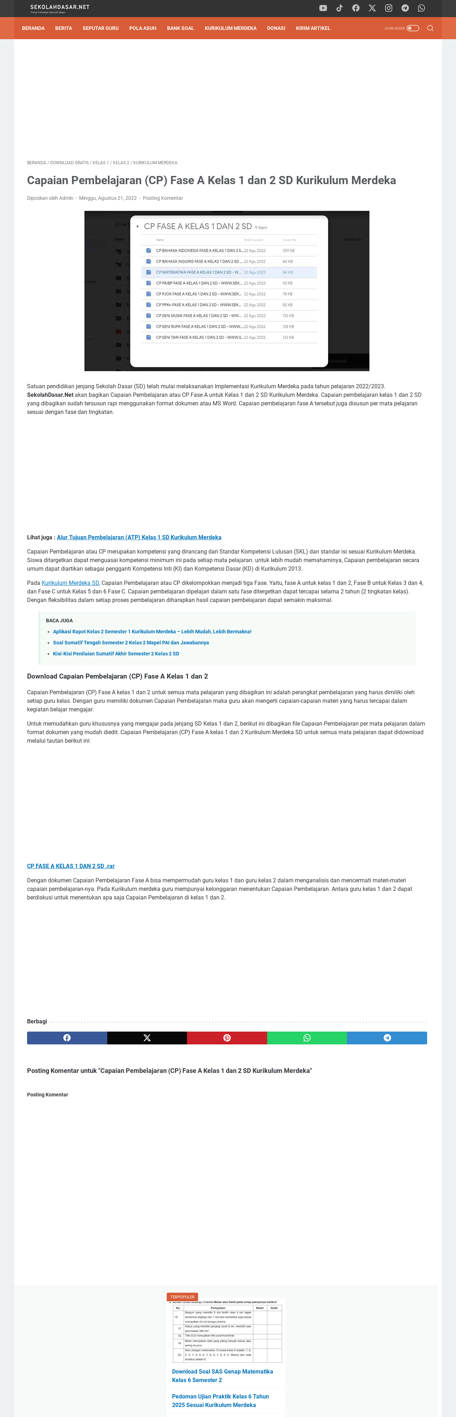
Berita (68, 28)
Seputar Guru (106, 28)
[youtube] (328, 8)
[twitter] (376, 8)
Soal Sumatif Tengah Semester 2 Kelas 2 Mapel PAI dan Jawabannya (131, 699)
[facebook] (360, 8)
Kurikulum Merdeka (235, 28)
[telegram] (408, 8)
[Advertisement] (161, 102)
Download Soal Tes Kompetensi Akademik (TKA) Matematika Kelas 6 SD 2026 (375, 225)
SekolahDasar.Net (238, 1406)
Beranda (38, 28)
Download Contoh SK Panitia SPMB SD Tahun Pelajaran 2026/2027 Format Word (372, 191)
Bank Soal (185, 28)
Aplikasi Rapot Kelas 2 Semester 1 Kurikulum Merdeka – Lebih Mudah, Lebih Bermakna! (152, 688)
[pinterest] (161, 1119)
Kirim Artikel (318, 28)
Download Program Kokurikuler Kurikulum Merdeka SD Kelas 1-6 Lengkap (371, 495)
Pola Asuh (147, 28)
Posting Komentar (163, 220)
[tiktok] (344, 8)
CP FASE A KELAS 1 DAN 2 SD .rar (71, 939)
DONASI (281, 28)
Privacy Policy (228, 1391)
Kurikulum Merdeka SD (70, 621)
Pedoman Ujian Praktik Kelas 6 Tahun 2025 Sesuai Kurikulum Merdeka (367, 158)
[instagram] (392, 8)
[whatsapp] (424, 8)
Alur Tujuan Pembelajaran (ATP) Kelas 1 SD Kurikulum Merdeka (139, 559)
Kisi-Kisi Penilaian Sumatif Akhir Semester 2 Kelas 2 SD (116, 710)
